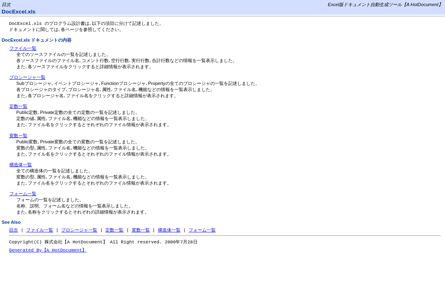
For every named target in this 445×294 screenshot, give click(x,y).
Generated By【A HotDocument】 (48, 252)
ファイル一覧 (22, 49)
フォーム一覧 (22, 194)
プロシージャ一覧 (27, 78)
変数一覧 (18, 136)
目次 (13, 231)
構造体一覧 (20, 165)
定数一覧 (18, 107)
